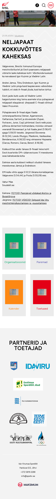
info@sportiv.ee (28, 476)
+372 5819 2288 (28, 472)
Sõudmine (19, 36)
